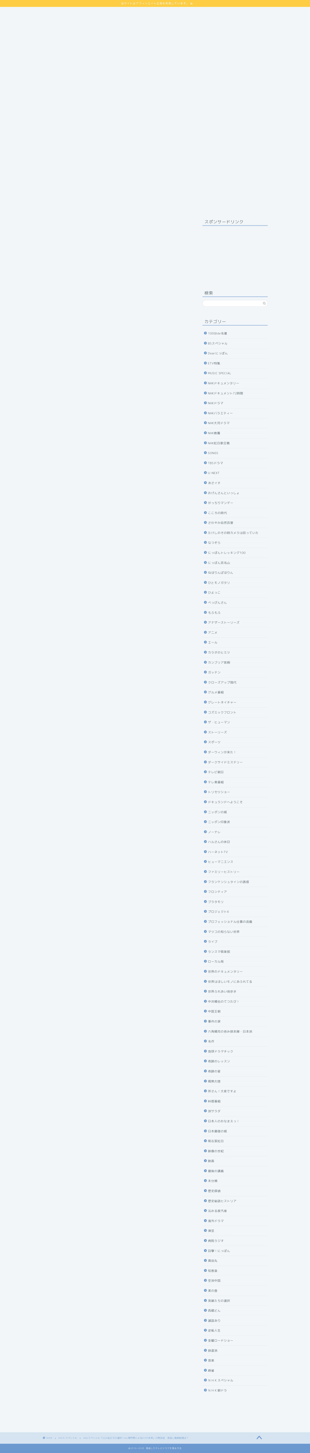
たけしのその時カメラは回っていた (233, 533)
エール (212, 642)
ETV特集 (214, 363)
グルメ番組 (216, 692)
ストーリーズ (217, 732)
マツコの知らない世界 (224, 932)
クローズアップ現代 (222, 682)
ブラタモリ (216, 902)
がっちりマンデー (220, 503)
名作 (211, 1041)
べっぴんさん (217, 603)
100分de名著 (217, 333)
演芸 (211, 1231)
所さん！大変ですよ (222, 1091)
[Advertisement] (155, 45)
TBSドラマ (215, 463)
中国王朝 (214, 1011)
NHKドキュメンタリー (223, 383)
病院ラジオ (216, 1241)
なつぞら (214, 543)
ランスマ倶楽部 (219, 952)
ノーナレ (214, 832)
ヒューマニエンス (220, 862)
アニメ (212, 633)
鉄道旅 (212, 1351)
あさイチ (214, 483)
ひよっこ (214, 593)
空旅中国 (214, 1281)
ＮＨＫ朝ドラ (217, 1390)
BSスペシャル (218, 343)
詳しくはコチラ (116, 412)
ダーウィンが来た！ (222, 752)
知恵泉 (212, 1271)
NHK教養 (214, 433)
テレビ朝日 (216, 772)
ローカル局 (216, 961)
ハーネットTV (218, 852)
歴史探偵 (214, 1191)
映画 (211, 1161)
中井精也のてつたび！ (224, 1001)
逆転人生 (214, 1330)
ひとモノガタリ (219, 583)
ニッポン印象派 (219, 822)
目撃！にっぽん (219, 1251)
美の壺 (212, 1291)
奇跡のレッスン (219, 1061)
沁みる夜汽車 (217, 1211)
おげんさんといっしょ (224, 493)
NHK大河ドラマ (219, 423)
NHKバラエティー (220, 413)
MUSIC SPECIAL (219, 373)
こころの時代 (217, 513)
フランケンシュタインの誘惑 (228, 882)
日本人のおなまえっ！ (224, 1121)
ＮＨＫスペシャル (53, 223)
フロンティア (217, 892)
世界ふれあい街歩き (222, 991)
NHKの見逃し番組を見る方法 (116, 879)
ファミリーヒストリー (224, 872)
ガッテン (214, 672)
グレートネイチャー (222, 702)
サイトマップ (52, 9)
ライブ (212, 942)
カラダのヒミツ (219, 652)
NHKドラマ (215, 403)
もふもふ (214, 613)
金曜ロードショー (220, 1340)
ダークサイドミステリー (225, 762)
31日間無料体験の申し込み (116, 832)
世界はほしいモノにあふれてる (230, 982)
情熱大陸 (214, 1081)
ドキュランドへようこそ (225, 802)
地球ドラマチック (220, 1051)
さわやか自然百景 (220, 523)
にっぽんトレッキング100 (227, 553)
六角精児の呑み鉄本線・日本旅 (230, 1031)
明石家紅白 (216, 1141)
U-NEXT (214, 473)
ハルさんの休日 (219, 842)
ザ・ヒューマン (219, 722)
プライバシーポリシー (59, 14)
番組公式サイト (63, 644)
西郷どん (214, 1311)
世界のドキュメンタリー (225, 972)
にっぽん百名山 (219, 563)
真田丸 (212, 1261)
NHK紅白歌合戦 (219, 443)
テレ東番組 (216, 782)
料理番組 (214, 1101)
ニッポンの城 (217, 812)
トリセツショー (219, 792)
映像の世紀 (216, 1151)
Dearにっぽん (218, 353)
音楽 (211, 1360)
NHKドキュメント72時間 (225, 393)
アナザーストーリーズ (224, 622)
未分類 (212, 1181)
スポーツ (214, 742)
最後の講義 (216, 1171)
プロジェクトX (218, 912)
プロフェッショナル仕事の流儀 (230, 922)
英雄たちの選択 (219, 1301)
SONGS (213, 453)
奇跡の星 (214, 1071)
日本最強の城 (217, 1131)
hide (122, 588)
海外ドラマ (216, 1221)
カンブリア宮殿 (219, 662)
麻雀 (211, 1370)
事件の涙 (214, 1021)
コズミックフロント (222, 712)
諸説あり (214, 1321)
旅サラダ (214, 1111)
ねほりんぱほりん (220, 573)
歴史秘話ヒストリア (222, 1201)
